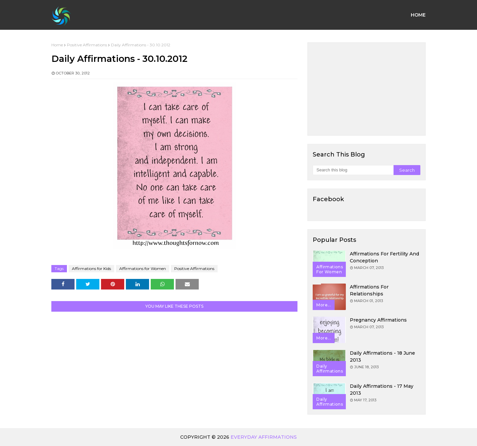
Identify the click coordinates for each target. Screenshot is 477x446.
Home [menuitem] (418, 15)
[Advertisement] (366, 89)
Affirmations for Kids (91, 268)
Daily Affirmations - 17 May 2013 (381, 389)
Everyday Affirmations (264, 437)
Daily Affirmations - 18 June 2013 (382, 356)
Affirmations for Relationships (369, 290)
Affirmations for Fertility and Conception (384, 257)
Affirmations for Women (142, 268)
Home (57, 44)
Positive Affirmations (87, 44)
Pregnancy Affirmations (378, 320)
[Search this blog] (353, 170)
